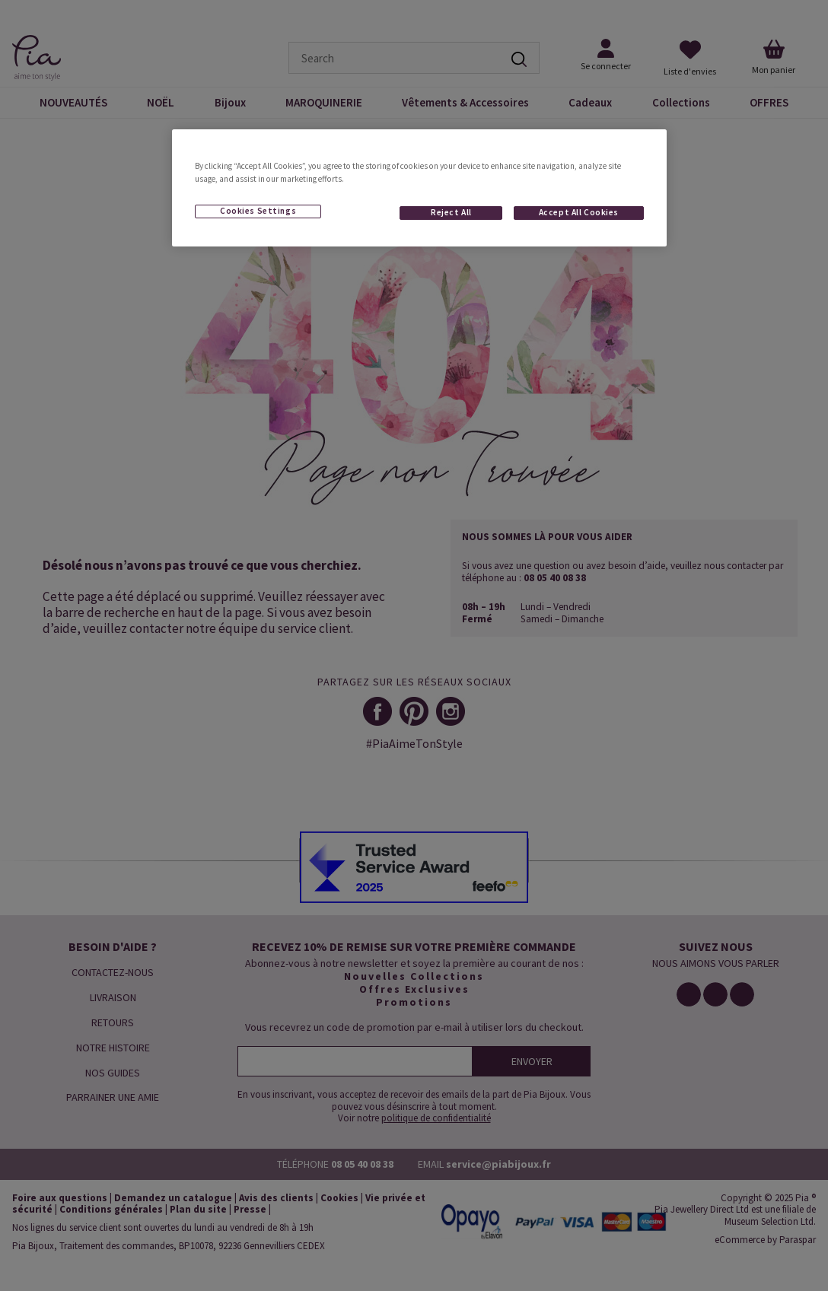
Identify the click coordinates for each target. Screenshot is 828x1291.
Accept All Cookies (579, 212)
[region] (419, 187)
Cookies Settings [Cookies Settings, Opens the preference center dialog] (258, 210)
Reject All (451, 212)
